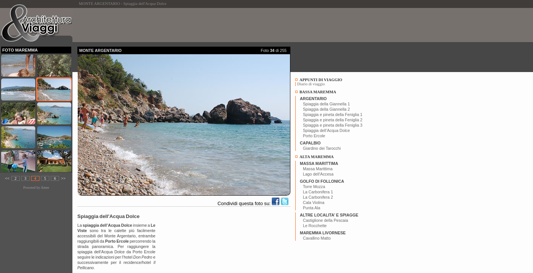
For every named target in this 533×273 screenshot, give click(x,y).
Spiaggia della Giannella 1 (326, 104)
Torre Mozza (314, 186)
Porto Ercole (314, 135)
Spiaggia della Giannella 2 (326, 109)
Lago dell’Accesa (318, 174)
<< (7, 178)
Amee (45, 188)
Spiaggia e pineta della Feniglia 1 (332, 114)
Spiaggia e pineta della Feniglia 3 (332, 125)
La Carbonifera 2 (318, 197)
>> (63, 178)
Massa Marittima (317, 168)
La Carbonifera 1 (318, 192)
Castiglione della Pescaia (325, 220)
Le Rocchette (315, 225)
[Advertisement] (215, 25)
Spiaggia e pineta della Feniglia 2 (332, 120)
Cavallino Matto (317, 238)
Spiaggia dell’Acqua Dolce (326, 130)
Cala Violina (314, 202)
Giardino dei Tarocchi (322, 148)
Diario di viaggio (311, 84)
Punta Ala (311, 208)
